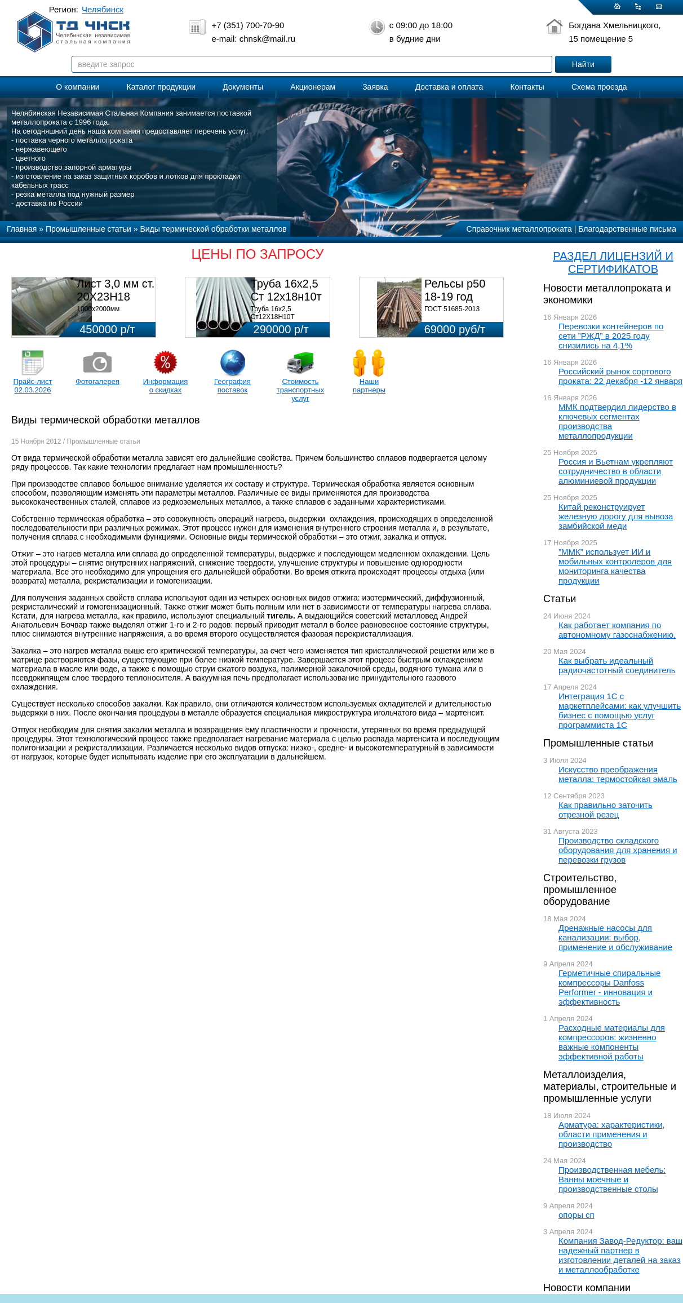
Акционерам (312, 86)
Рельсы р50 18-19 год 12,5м (454, 296)
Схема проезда (599, 86)
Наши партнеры (369, 385)
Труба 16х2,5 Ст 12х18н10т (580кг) (286, 296)
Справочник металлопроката (519, 228)
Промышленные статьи (598, 743)
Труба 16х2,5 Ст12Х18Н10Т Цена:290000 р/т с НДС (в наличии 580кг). (287, 321)
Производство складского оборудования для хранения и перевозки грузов (617, 850)
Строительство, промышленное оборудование (580, 889)
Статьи (559, 598)
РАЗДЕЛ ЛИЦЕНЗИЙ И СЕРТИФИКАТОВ (613, 262)
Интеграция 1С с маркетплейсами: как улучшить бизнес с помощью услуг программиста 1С (619, 710)
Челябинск (102, 9)
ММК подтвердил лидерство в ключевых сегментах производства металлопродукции (617, 421)
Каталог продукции (161, 86)
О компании (77, 86)
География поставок (232, 385)
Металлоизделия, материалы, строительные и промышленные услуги (609, 1086)
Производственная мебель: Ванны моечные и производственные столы (612, 1179)
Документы (243, 86)
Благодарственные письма (627, 228)
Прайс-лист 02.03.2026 (32, 385)
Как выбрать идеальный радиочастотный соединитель (617, 665)
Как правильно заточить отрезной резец (605, 809)
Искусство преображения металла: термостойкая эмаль (617, 774)
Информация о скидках (165, 385)
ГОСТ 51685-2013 (452, 309)
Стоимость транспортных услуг (300, 390)
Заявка (375, 86)
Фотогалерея (97, 381)
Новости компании (587, 1287)
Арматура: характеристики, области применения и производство (611, 1134)
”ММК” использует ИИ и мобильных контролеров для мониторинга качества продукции (615, 566)
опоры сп (576, 1215)
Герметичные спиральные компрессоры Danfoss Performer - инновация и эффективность (609, 987)
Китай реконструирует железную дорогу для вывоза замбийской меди (615, 516)
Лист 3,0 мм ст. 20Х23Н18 (115, 290)
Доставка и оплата (449, 86)
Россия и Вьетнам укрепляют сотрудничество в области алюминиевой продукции (615, 471)
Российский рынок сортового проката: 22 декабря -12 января (620, 376)
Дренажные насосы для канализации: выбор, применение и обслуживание (615, 937)
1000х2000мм (98, 309)
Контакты (527, 86)
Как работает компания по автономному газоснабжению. (617, 629)
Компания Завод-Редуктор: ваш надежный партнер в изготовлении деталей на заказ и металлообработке (620, 1255)
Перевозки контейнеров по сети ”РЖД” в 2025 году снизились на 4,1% (610, 335)
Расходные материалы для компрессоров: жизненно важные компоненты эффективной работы (611, 1042)
